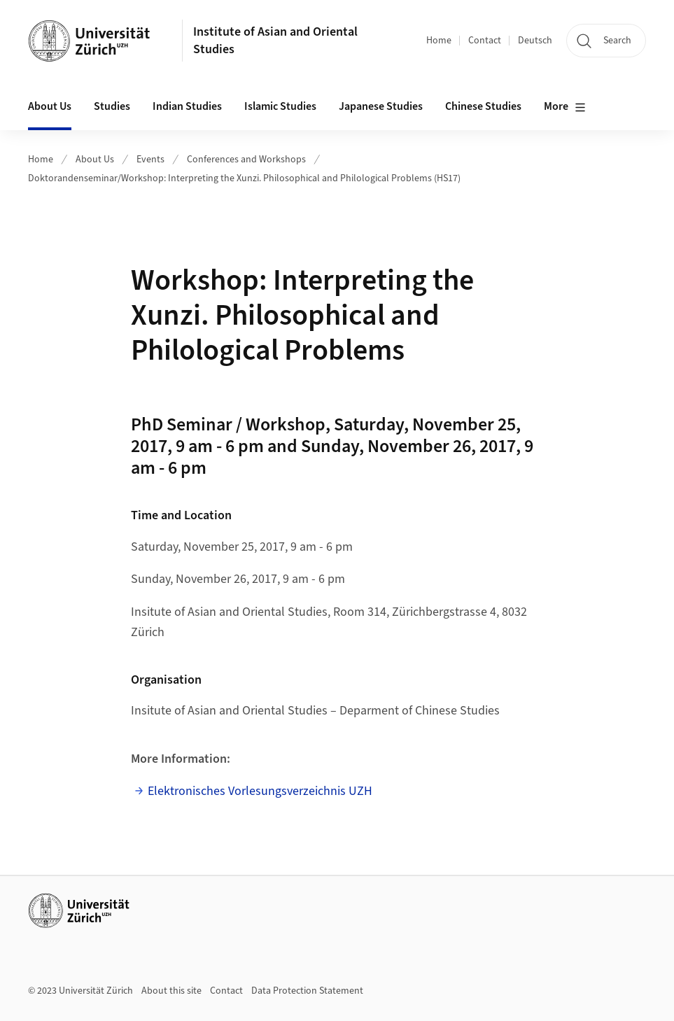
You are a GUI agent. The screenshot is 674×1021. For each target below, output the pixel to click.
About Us (95, 160)
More (565, 107)
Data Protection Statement (307, 991)
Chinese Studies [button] (483, 106)
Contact (484, 41)
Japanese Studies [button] (381, 106)
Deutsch (535, 41)
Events (150, 160)
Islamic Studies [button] (280, 106)
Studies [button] (112, 106)
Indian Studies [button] (187, 106)
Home (438, 41)
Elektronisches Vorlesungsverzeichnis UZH (260, 791)
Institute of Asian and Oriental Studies (275, 40)
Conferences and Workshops (246, 160)
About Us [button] (49, 106)
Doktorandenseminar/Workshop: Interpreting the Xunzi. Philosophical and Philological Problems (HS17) (244, 178)
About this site (171, 991)
